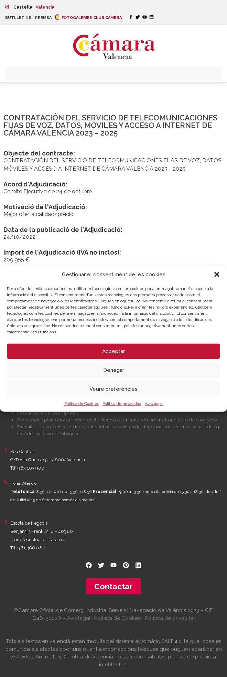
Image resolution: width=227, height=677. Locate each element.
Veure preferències (113, 389)
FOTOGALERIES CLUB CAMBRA (88, 17)
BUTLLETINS (18, 17)
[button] (216, 274)
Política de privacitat (170, 618)
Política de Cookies (81, 403)
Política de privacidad (121, 403)
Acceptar (113, 351)
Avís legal (154, 403)
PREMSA (43, 17)
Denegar (113, 370)
